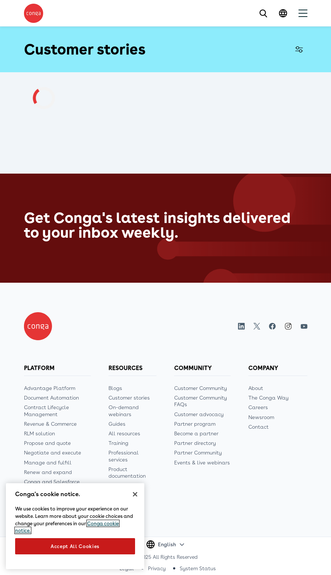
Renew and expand (48, 472)
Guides (116, 424)
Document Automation (51, 398)
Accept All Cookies (75, 546)
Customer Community (200, 388)
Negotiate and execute (52, 453)
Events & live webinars (202, 463)
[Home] (38, 326)
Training (118, 443)
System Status (198, 568)
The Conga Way (268, 398)
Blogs (115, 388)
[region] (75, 526)
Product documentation (127, 472)
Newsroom (261, 417)
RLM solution (39, 433)
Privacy (157, 568)
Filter (299, 49)
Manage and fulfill (48, 463)
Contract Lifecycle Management (46, 410)
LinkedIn (241, 326)
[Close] (135, 494)
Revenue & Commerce (50, 424)
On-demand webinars (123, 410)
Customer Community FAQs (200, 401)
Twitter (257, 326)
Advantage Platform (49, 388)
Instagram (288, 326)
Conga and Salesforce (52, 482)
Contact (258, 427)
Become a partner (196, 433)
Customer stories (129, 398)
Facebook (272, 326)
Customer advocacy (199, 414)
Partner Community (198, 453)
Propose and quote (47, 443)
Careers (258, 407)
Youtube (304, 326)
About (255, 388)
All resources (124, 433)
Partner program (195, 424)
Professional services (123, 456)
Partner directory (195, 443)
